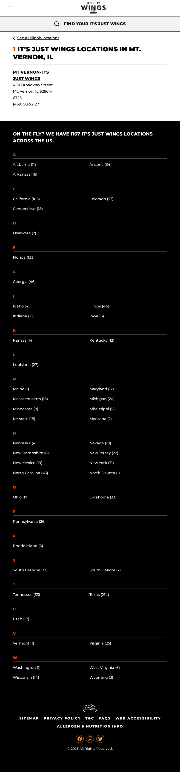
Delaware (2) (24, 233)
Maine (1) (21, 389)
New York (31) (101, 463)
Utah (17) (21, 619)
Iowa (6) (96, 316)
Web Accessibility (138, 718)
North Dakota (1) (104, 473)
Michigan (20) (101, 399)
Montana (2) (100, 419)
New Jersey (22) (103, 453)
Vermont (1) (23, 643)
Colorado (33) (101, 199)
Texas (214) (99, 594)
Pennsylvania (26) (29, 521)
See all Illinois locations (38, 38)
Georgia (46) (24, 281)
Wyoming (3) (101, 677)
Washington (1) (26, 667)
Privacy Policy (62, 718)
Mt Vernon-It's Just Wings (31, 75)
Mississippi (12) (102, 409)
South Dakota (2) (105, 570)
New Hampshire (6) (31, 453)
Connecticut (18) (28, 209)
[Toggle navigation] (10, 8)
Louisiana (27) (25, 364)
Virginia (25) (100, 643)
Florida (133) (23, 257)
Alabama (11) (24, 164)
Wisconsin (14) (26, 677)
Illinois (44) (99, 306)
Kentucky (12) (101, 340)
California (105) (26, 199)
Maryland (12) (101, 389)
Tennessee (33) (26, 594)
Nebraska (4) (25, 443)
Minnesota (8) (25, 409)
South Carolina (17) (30, 570)
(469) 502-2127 (26, 104)
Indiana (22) (23, 316)
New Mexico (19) (27, 463)
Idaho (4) (21, 306)
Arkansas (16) (25, 174)
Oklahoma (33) (102, 497)
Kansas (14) (23, 340)
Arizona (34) (100, 164)
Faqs (105, 718)
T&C (89, 718)
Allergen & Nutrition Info (90, 726)
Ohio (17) (21, 497)
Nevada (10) (100, 443)
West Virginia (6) (104, 667)
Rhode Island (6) (28, 546)
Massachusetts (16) (30, 399)
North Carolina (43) (30, 473)
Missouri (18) (24, 419)
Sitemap (29, 718)
